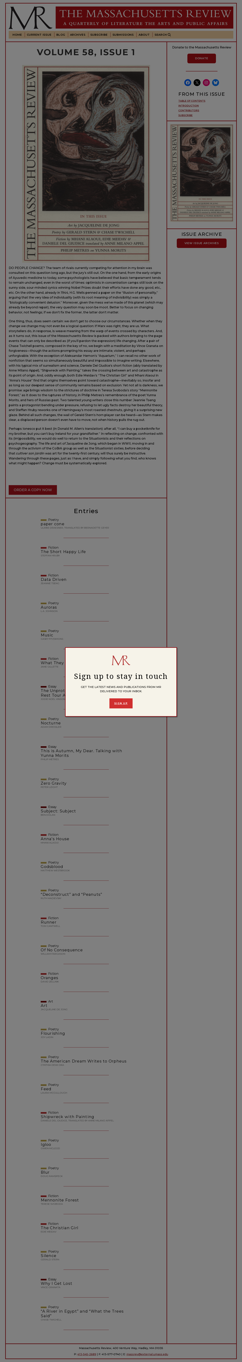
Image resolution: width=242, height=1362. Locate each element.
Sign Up (121, 703)
